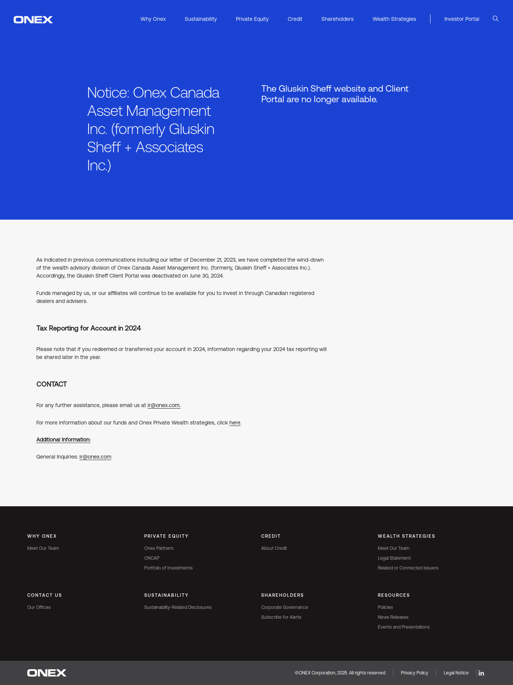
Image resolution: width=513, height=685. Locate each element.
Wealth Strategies (406, 536)
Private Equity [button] (252, 19)
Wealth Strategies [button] (394, 19)
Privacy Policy (414, 673)
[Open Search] (495, 19)
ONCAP (151, 558)
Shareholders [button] (337, 19)
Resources (394, 595)
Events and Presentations (404, 627)
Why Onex (42, 536)
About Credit (274, 548)
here (234, 423)
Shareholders (282, 595)
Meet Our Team (43, 548)
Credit (271, 536)
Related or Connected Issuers (408, 568)
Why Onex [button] (153, 19)
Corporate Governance (284, 607)
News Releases (393, 617)
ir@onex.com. (164, 405)
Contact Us (44, 595)
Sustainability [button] (201, 19)
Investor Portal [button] (461, 19)
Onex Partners (158, 548)
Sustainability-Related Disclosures (178, 607)
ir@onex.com (95, 457)
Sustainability (166, 595)
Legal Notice (456, 673)
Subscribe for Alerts (281, 617)
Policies (385, 607)
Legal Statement (394, 558)
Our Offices (39, 607)
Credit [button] (295, 19)
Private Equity (166, 536)
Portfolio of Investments (168, 568)
